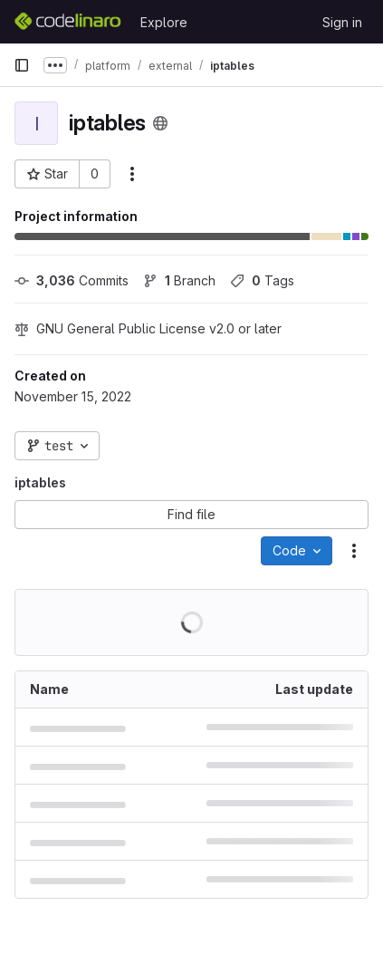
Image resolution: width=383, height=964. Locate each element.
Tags (262, 280)
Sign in (342, 22)
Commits (71, 280)
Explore (163, 22)
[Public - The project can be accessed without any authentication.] (160, 123)
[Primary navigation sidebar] (21, 65)
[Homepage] (68, 21)
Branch (179, 280)
